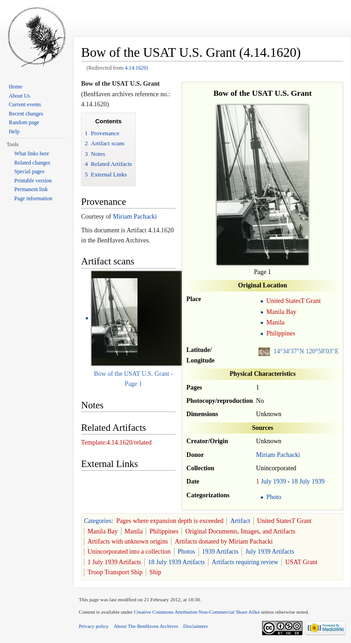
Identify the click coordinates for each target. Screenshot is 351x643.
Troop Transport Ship (115, 572)
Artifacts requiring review (245, 562)
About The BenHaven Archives (146, 626)
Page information (33, 198)
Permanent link (31, 189)
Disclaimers (195, 626)
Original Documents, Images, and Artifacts (240, 531)
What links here (31, 153)
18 (294, 481)
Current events (25, 104)
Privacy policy (94, 626)
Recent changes (26, 113)
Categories (97, 520)
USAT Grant (301, 562)
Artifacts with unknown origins (128, 541)
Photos (186, 551)
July (266, 481)
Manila (275, 322)
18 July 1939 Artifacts (176, 562)
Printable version (33, 180)
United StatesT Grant (293, 300)
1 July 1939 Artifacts (114, 562)
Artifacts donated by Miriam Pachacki (224, 541)
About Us (19, 96)
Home (15, 86)
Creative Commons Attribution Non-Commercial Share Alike (197, 612)
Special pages (29, 171)
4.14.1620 (135, 68)
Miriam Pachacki (278, 454)
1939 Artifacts (220, 551)
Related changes (32, 162)
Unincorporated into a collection (129, 551)
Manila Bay (281, 311)
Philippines (280, 333)
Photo (273, 497)
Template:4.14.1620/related (116, 442)
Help (14, 131)
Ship (155, 572)
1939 (279, 481)
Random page (24, 122)
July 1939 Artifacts (269, 551)
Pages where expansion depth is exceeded (170, 520)
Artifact (240, 520)
